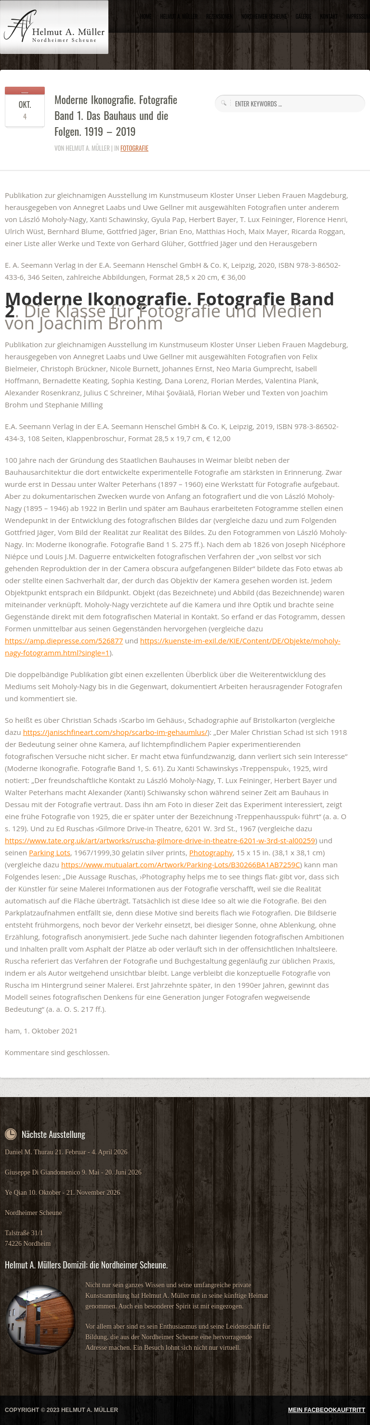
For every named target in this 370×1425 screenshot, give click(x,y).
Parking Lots (49, 852)
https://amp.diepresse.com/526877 (64, 640)
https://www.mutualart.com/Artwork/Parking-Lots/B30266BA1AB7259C (180, 864)
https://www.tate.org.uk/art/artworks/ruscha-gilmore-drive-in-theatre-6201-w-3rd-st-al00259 (160, 840)
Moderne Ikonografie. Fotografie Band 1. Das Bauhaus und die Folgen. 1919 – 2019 (115, 115)
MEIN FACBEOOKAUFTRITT (326, 1410)
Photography (211, 852)
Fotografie (134, 148)
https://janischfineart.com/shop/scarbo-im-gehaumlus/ (115, 732)
